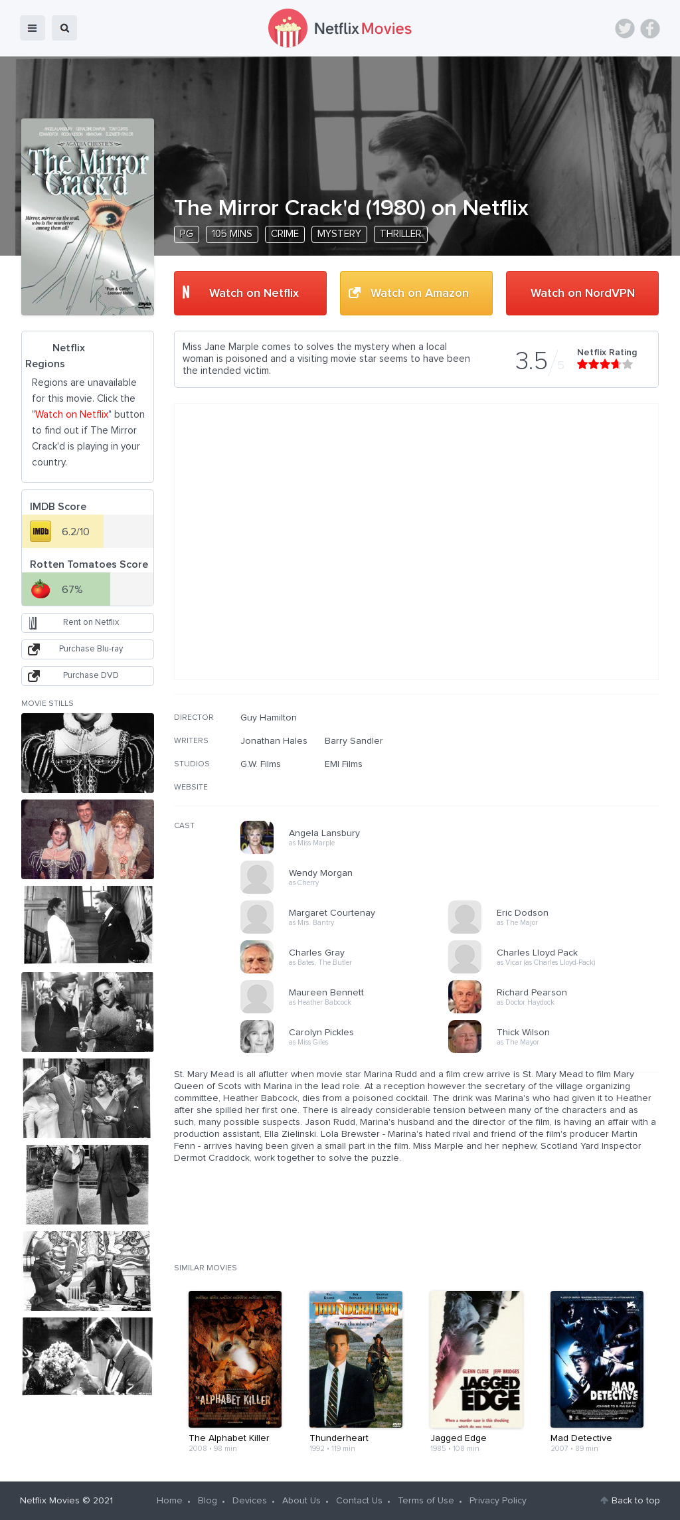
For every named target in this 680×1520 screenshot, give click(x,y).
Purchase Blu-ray (91, 649)
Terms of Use (426, 1500)
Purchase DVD (91, 675)
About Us (301, 1500)
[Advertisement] (559, 798)
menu (32, 28)
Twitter (625, 29)
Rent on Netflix (91, 622)
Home (170, 1500)
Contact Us (359, 1500)
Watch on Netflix (254, 293)
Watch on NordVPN (583, 293)
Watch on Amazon (420, 293)
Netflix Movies (50, 1500)
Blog (207, 1500)
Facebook (650, 29)
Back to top (636, 1500)
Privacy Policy (498, 1500)
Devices (249, 1500)
